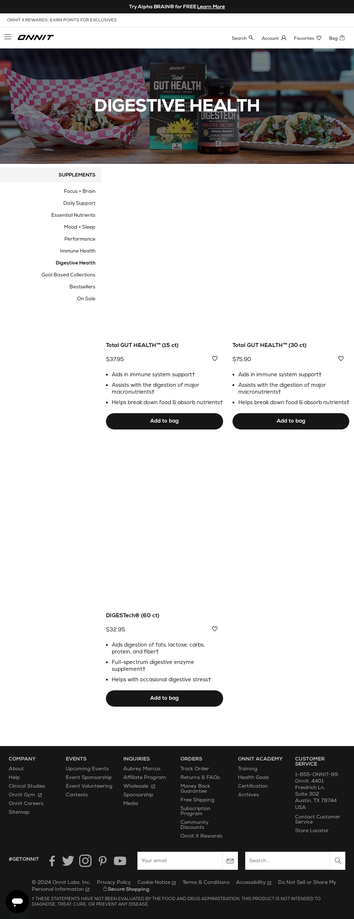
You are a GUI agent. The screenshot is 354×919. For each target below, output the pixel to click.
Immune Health (77, 251)
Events (76, 759)
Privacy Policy (114, 882)
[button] (8, 37)
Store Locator (312, 831)
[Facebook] (51, 861)
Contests (77, 795)
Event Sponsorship (89, 777)
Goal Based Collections (68, 275)
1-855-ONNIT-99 (316, 774)
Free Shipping (197, 800)
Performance (79, 239)
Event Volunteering (89, 786)
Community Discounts (194, 825)
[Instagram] (85, 861)
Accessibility (254, 882)
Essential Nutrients (73, 215)
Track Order (194, 769)
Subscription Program (195, 811)
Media (130, 803)
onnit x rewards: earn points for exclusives (62, 20)
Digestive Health (75, 263)
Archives (248, 795)
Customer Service (310, 761)
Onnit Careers (26, 803)
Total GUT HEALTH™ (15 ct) (142, 345)
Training (247, 769)
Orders (191, 759)
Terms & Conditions (206, 882)
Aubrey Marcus (142, 769)
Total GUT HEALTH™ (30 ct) (269, 345)
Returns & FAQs (200, 777)
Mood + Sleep (79, 227)
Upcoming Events (87, 769)
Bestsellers (82, 287)
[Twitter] (68, 861)
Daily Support (79, 203)
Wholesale (139, 786)
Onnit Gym (25, 795)
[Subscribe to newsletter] (230, 861)
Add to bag (164, 421)
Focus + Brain (79, 191)
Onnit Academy (260, 759)
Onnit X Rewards (201, 836)
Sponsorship (138, 795)
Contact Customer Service (317, 819)
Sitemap (19, 812)
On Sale (86, 299)
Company (22, 759)
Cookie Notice (156, 882)
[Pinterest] (103, 861)
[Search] (337, 861)
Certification (253, 786)
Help (14, 777)
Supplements (77, 175)
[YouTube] (120, 861)
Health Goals (253, 777)
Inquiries (136, 759)
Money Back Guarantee (195, 789)
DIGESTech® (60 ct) (132, 615)
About (16, 769)
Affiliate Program (144, 777)
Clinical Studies (27, 786)
